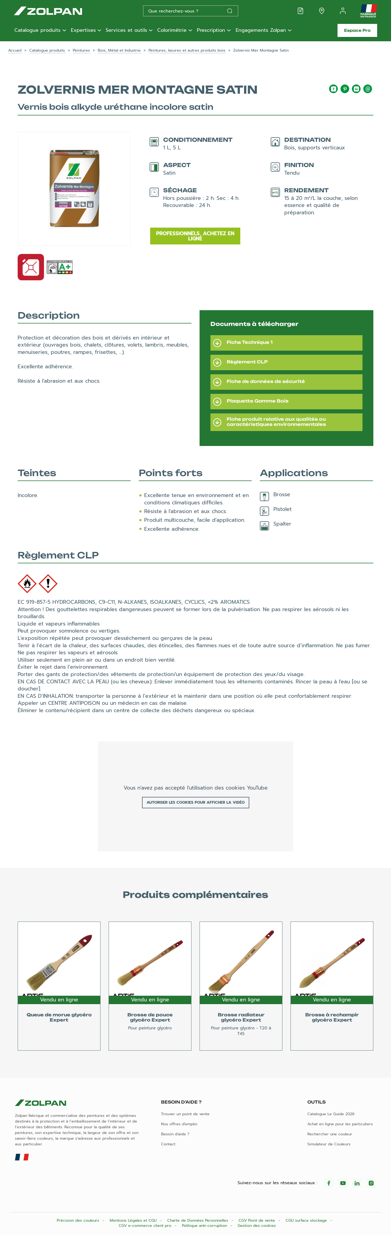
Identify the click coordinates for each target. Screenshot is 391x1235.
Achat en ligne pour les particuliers (340, 1124)
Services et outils (126, 30)
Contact (168, 1144)
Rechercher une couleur (329, 1134)
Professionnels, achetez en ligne (195, 236)
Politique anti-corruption (205, 1225)
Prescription (211, 30)
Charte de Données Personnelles (198, 1220)
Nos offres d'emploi (179, 1124)
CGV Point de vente (257, 1220)
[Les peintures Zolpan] (57, 11)
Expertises (83, 30)
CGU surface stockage (307, 1220)
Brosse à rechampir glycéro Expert (332, 1017)
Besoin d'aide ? (175, 1134)
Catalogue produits (37, 30)
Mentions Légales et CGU (134, 1220)
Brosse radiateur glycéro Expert (241, 1017)
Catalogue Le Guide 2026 (331, 1114)
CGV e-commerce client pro (146, 1225)
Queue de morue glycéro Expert (59, 1017)
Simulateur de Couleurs (329, 1144)
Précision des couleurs (78, 1220)
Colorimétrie (172, 30)
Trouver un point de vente (185, 1114)
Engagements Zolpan (261, 30)
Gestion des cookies (257, 1225)
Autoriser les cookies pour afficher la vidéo (196, 802)
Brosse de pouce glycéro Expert (150, 1017)
